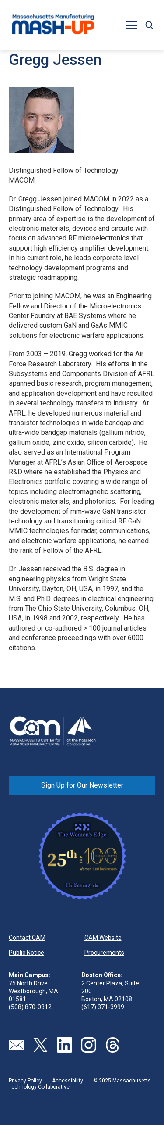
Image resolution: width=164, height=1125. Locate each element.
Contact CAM (27, 937)
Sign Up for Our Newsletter (82, 785)
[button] (132, 25)
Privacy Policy (25, 1081)
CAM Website (103, 937)
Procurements (104, 952)
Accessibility (67, 1081)
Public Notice (26, 952)
